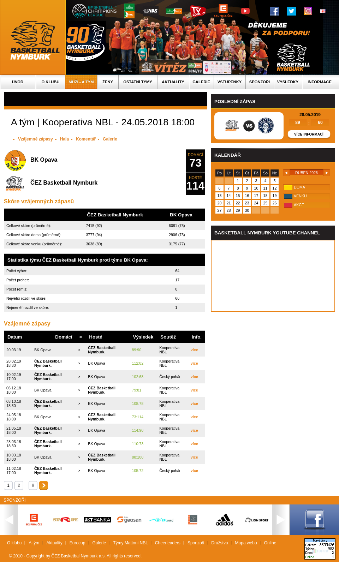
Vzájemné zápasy (35, 139)
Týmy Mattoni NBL (130, 542)
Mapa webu (246, 542)
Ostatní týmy (137, 82)
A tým (34, 542)
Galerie (201, 82)
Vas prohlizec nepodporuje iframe (273, 276)
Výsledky (287, 82)
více (194, 350)
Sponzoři (259, 82)
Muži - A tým (81, 82)
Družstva (219, 542)
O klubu (51, 82)
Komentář (86, 139)
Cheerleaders (167, 542)
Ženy (107, 82)
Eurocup (77, 542)
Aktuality (173, 82)
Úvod (17, 82)
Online (270, 542)
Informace (320, 82)
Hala (64, 139)
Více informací (308, 134)
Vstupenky (230, 82)
